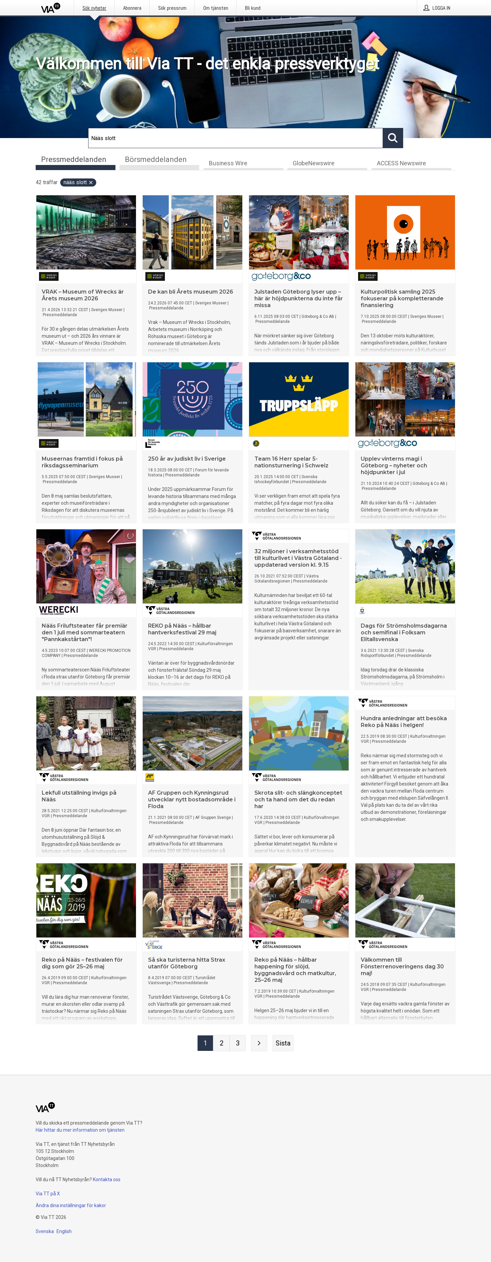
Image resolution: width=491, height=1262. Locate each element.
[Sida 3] (238, 1043)
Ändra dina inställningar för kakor (71, 1205)
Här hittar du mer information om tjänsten (80, 1130)
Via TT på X (48, 1193)
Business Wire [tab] (228, 163)
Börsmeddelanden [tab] (156, 159)
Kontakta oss (106, 1179)
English (64, 1231)
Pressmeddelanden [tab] (73, 159)
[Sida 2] (221, 1043)
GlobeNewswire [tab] (314, 163)
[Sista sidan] (283, 1043)
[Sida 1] (205, 1043)
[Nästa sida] (259, 1043)
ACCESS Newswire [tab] (401, 163)
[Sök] (235, 138)
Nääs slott (79, 182)
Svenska (45, 1231)
